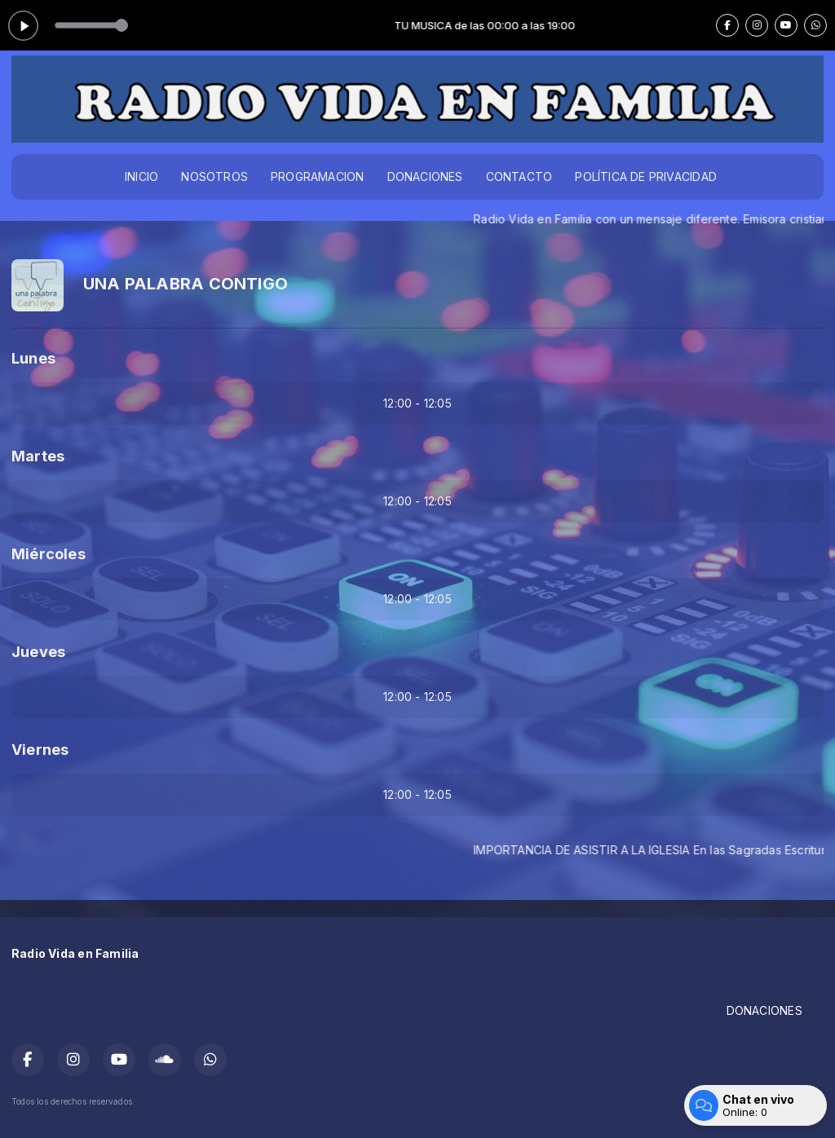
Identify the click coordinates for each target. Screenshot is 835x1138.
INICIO (141, 176)
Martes (37, 456)
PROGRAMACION (317, 176)
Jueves (38, 651)
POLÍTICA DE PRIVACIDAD (646, 176)
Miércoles (48, 553)
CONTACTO (519, 176)
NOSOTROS (214, 176)
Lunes (33, 358)
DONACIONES (425, 176)
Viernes (39, 749)
